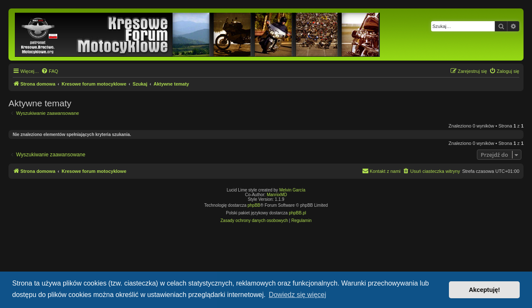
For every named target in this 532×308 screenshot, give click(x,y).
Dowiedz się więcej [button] (297, 294)
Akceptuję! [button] (484, 289)
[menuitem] (49, 71)
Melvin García (292, 190)
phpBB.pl (297, 213)
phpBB (254, 205)
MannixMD (277, 194)
